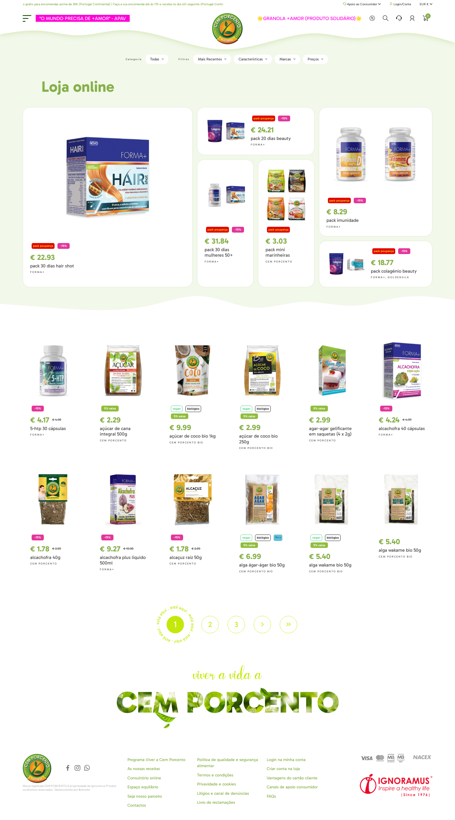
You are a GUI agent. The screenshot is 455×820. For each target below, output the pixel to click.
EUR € (426, 4)
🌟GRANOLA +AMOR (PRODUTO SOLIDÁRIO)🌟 (309, 18)
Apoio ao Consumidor (362, 4)
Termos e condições (215, 774)
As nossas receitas (143, 768)
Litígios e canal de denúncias (223, 793)
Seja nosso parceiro (144, 796)
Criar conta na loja (283, 768)
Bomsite (84, 790)
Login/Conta (400, 4)
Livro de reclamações (216, 802)
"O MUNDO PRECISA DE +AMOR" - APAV (82, 18)
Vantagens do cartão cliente (292, 777)
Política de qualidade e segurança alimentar (227, 762)
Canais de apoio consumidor (292, 787)
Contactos (136, 805)
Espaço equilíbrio (142, 787)
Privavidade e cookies (216, 784)
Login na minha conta (286, 759)
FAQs (271, 796)
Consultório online (144, 777)
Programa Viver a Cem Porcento (156, 759)
